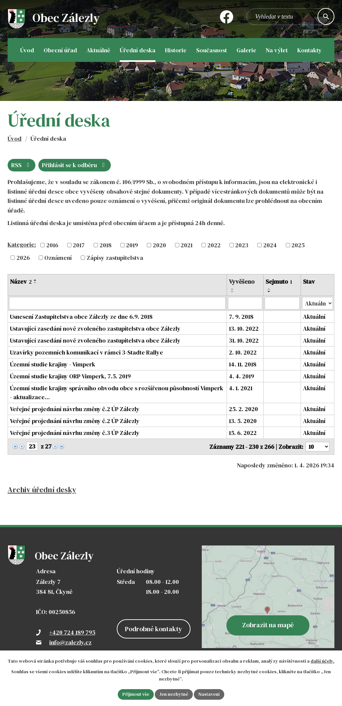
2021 (186, 245)
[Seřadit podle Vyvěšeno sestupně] (232, 291)
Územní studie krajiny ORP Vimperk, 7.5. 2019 (70, 376)
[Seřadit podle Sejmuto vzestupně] (269, 289)
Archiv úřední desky (42, 490)
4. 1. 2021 (240, 388)
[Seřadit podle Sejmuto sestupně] (269, 291)
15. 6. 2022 (243, 433)
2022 (214, 245)
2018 (105, 245)
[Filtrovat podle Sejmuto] (282, 303)
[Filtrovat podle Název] (117, 303)
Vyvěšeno (242, 281)
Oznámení (58, 258)
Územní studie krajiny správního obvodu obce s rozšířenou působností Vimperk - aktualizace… (116, 392)
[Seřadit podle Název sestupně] (35, 282)
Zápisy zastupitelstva (115, 258)
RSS (21, 165)
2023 (241, 245)
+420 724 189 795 (72, 632)
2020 (159, 245)
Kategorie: (22, 244)
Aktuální (314, 316)
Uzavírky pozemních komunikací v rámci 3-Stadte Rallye (86, 352)
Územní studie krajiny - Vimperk (52, 364)
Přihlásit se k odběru (74, 165)
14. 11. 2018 (242, 364)
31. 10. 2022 (244, 340)
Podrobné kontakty (153, 629)
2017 (79, 245)
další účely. (322, 661)
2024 (270, 245)
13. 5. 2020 (243, 421)
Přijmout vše (135, 694)
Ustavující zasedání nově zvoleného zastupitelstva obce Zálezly (95, 328)
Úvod (14, 138)
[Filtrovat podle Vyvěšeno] (245, 303)
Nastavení (209, 694)
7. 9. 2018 (241, 316)
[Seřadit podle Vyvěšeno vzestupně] (232, 289)
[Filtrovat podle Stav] (317, 303)
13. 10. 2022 (244, 328)
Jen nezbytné (173, 694)
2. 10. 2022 (243, 352)
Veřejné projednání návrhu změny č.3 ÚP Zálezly (75, 433)
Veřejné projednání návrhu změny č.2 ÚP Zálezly (75, 409)
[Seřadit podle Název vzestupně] (35, 280)
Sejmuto (279, 281)
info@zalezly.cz (70, 642)
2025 (298, 245)
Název (21, 281)
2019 (132, 245)
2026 (23, 258)
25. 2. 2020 (243, 409)
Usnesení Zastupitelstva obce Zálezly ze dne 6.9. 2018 (81, 316)
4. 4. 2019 (241, 376)
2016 (52, 245)
